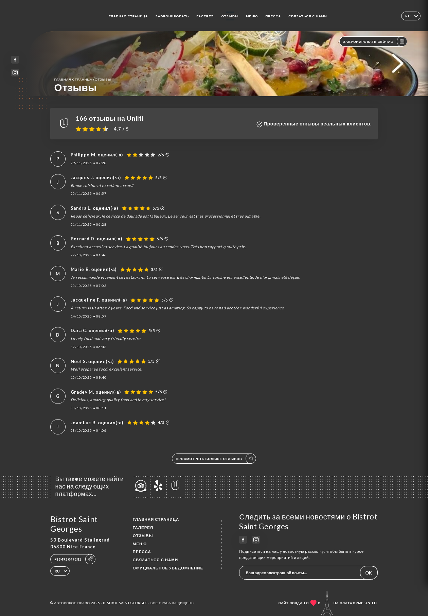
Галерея (205, 16)
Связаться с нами (307, 16)
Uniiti (371, 603)
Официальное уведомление (168, 568)
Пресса (273, 16)
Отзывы (229, 16)
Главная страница (128, 16)
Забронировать (172, 16)
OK (368, 573)
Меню (252, 16)
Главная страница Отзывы (82, 79)
